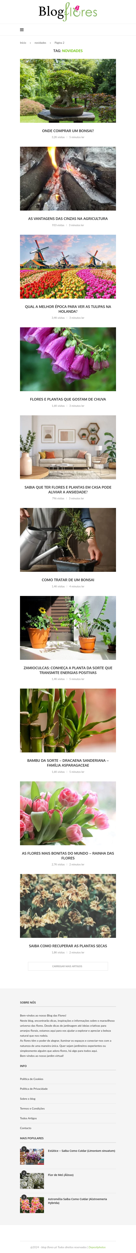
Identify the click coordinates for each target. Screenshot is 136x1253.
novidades (40, 42)
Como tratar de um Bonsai (68, 580)
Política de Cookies (31, 1079)
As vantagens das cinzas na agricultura (68, 218)
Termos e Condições (32, 1108)
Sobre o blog (27, 1098)
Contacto (25, 1128)
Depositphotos (97, 1247)
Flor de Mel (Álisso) (60, 1175)
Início (23, 42)
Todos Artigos (28, 1118)
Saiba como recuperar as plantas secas (68, 946)
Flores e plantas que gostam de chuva (68, 399)
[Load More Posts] (68, 966)
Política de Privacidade (34, 1088)
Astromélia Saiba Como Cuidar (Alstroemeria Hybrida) (77, 1201)
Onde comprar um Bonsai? (68, 131)
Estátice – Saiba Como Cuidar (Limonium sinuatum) (81, 1150)
